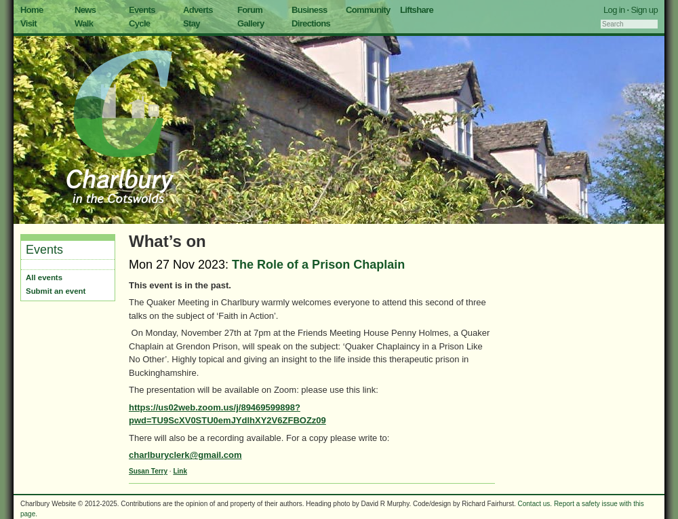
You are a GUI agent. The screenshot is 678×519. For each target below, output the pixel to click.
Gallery (250, 23)
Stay (191, 23)
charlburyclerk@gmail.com (185, 455)
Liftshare (416, 10)
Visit (28, 23)
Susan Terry (148, 471)
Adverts (198, 10)
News (85, 10)
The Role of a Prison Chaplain (318, 264)
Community (368, 10)
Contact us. (535, 503)
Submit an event (55, 291)
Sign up (644, 10)
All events (44, 277)
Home (31, 10)
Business (309, 10)
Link (180, 471)
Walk (84, 23)
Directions (311, 23)
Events (142, 10)
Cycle (139, 23)
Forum (249, 10)
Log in (614, 10)
